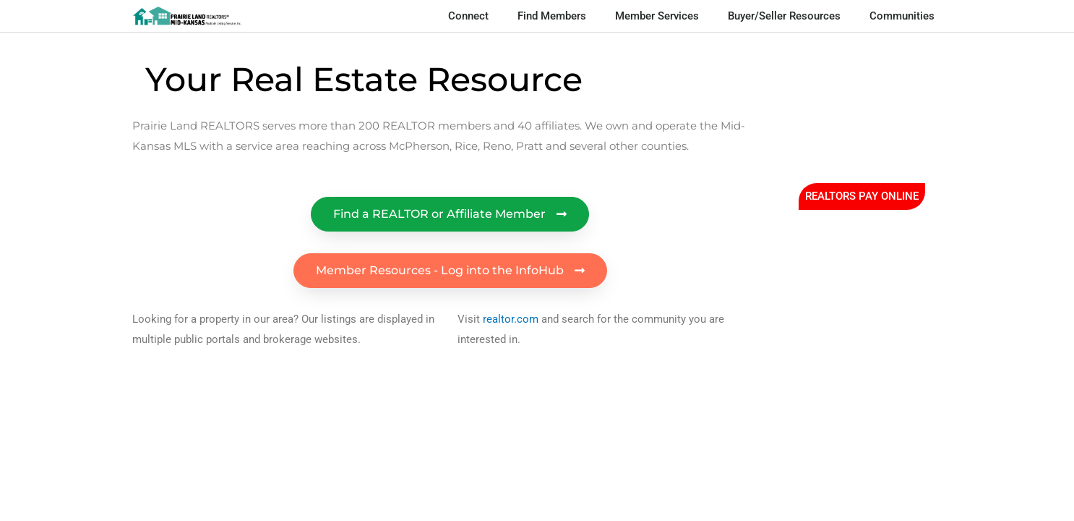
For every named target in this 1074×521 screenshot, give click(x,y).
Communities (902, 15)
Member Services (657, 15)
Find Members (551, 15)
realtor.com (510, 319)
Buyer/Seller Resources (784, 15)
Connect (468, 15)
